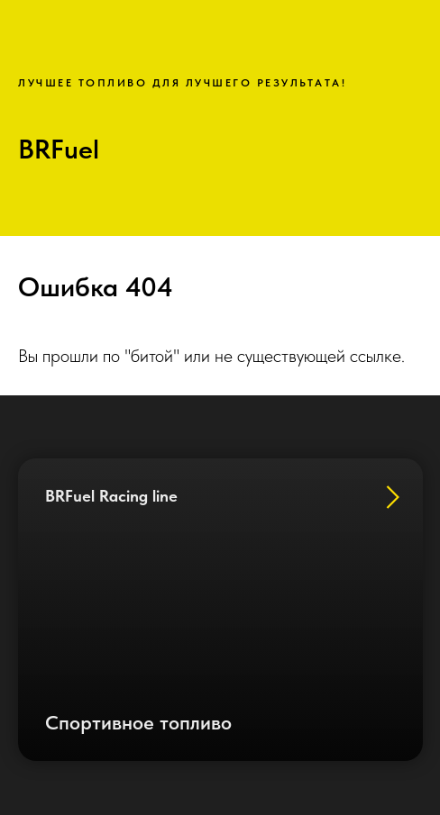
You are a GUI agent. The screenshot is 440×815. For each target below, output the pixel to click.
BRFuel (58, 148)
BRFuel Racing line (111, 495)
